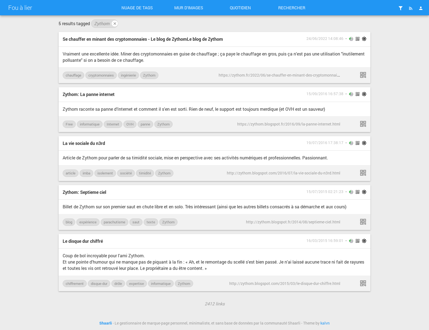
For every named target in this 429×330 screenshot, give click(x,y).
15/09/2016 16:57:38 (324, 93)
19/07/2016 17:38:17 (324, 142)
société (126, 173)
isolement (105, 173)
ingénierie (128, 75)
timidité (145, 173)
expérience (88, 222)
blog (69, 222)
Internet (113, 124)
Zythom (106, 24)
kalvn (325, 323)
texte (151, 222)
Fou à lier (20, 7)
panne (145, 124)
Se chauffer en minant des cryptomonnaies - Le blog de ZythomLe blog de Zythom (143, 39)
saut (136, 222)
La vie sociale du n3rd (84, 143)
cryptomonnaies (101, 75)
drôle (118, 283)
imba (86, 173)
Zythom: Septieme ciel (84, 192)
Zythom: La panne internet (89, 94)
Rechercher (291, 7)
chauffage (73, 75)
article (71, 173)
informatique (90, 124)
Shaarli (105, 323)
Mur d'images (188, 7)
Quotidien (240, 7)
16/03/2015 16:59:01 (324, 240)
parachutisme (114, 222)
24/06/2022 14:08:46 (324, 38)
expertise (136, 283)
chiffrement (75, 283)
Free (69, 124)
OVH (130, 124)
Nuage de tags (137, 7)
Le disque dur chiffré (83, 241)
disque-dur (99, 283)
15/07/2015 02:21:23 (324, 191)
